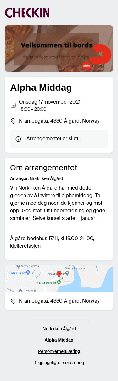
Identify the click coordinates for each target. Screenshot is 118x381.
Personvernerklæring (59, 351)
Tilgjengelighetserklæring (59, 363)
